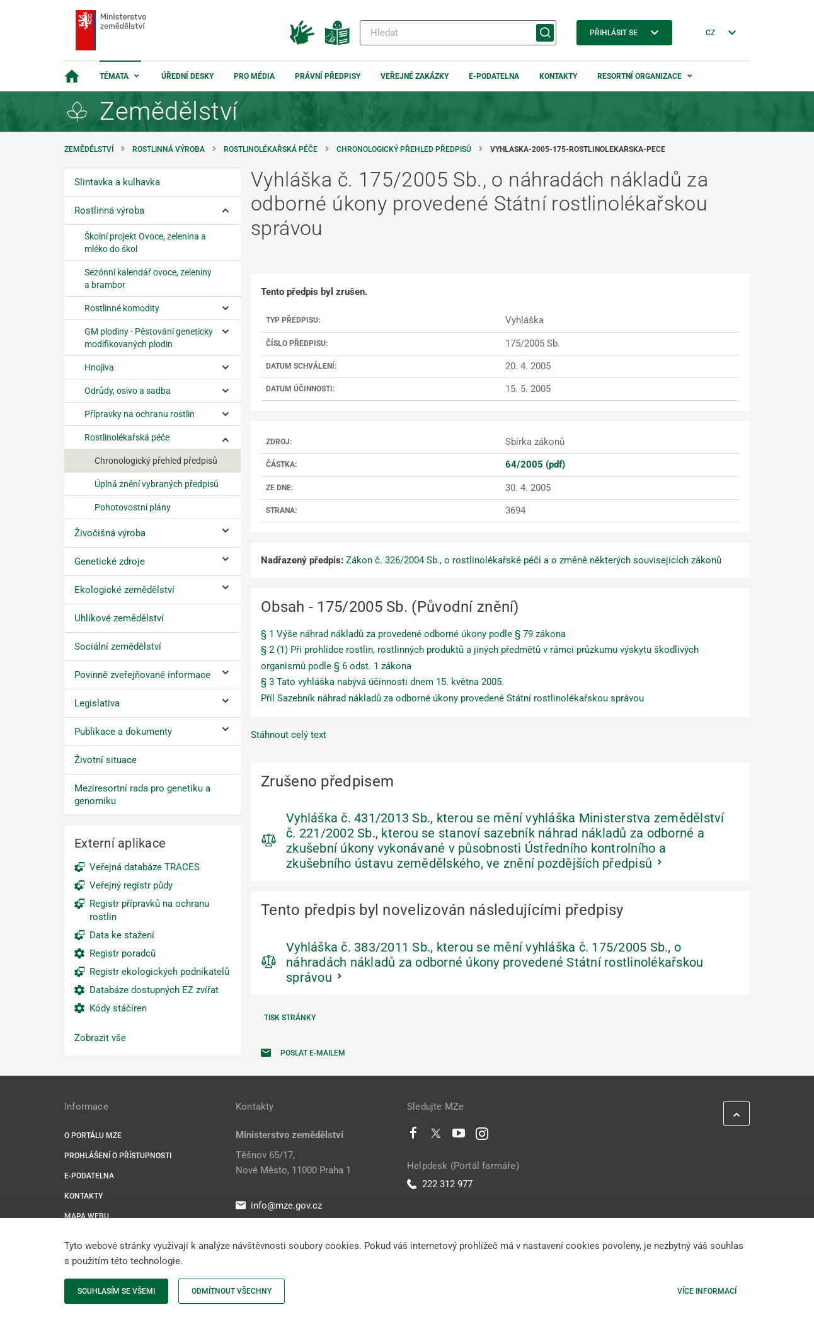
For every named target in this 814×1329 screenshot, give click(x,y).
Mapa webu (86, 1216)
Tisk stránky (290, 1017)
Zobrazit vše (100, 1038)
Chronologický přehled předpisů (403, 149)
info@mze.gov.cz (279, 1205)
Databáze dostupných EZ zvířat (154, 990)
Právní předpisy (327, 76)
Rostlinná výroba (168, 149)
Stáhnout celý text (288, 734)
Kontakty (558, 76)
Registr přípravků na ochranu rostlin (149, 910)
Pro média (254, 76)
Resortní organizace (639, 76)
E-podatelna (494, 76)
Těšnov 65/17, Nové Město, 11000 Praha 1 (293, 1162)
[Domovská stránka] (71, 76)
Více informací (707, 1291)
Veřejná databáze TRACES (144, 867)
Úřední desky (187, 76)
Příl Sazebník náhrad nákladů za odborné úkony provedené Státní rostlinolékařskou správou (452, 698)
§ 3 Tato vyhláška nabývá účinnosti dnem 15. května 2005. (382, 682)
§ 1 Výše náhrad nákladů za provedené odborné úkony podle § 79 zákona (413, 634)
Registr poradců (122, 953)
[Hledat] (458, 32)
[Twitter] (436, 1136)
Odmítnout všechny (232, 1291)
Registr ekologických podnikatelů (159, 971)
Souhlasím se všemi (116, 1291)
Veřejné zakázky (415, 76)
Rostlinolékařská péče (271, 149)
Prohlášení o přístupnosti (117, 1155)
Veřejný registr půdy (131, 885)
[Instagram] (482, 1136)
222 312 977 (440, 1184)
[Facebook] (413, 1136)
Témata (114, 76)
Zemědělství (88, 149)
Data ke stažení (121, 935)
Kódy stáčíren (118, 1008)
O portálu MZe (93, 1135)
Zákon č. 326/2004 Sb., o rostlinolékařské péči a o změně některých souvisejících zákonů (533, 560)
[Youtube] (459, 1136)
